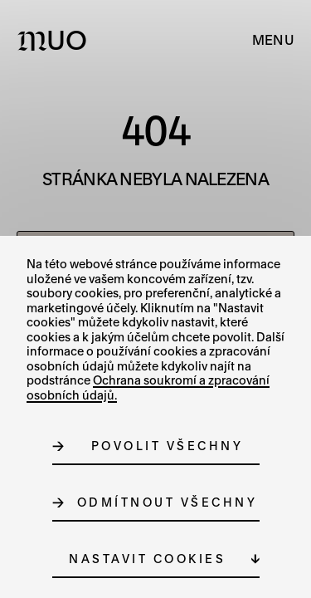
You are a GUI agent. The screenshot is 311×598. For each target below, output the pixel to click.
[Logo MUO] (56, 39)
